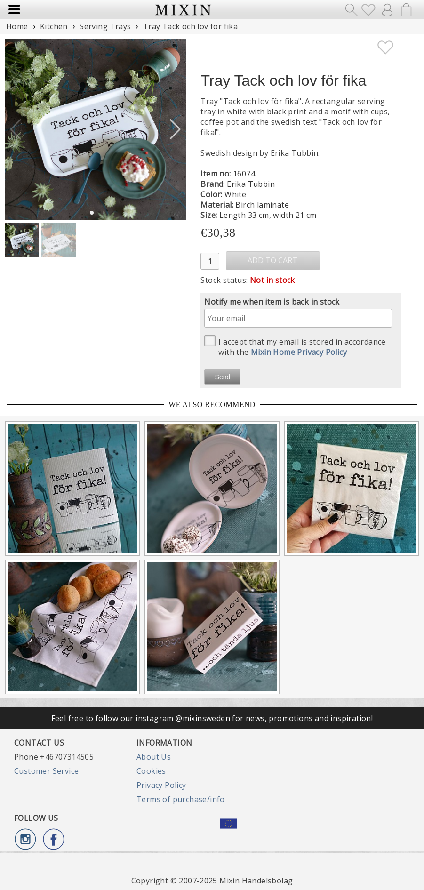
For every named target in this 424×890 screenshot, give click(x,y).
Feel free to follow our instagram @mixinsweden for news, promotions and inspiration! (212, 718)
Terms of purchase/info (180, 799)
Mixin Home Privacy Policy (299, 352)
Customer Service (46, 771)
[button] (175, 129)
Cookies (151, 771)
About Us (153, 757)
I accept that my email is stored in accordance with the (294, 346)
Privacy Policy (161, 785)
